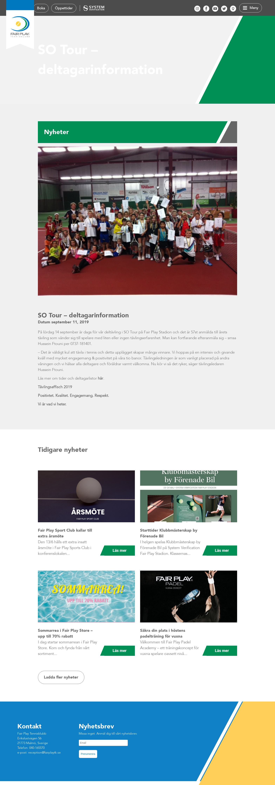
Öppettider (64, 8)
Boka (41, 8)
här (100, 378)
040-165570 (37, 748)
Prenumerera (88, 753)
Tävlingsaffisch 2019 (55, 387)
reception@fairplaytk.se (44, 752)
